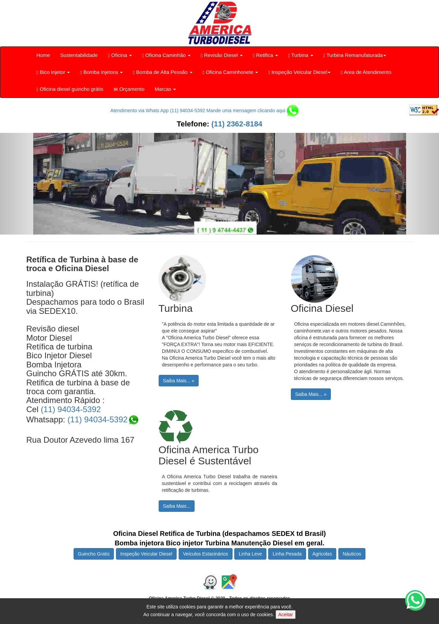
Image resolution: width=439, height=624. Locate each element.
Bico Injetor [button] (53, 72)
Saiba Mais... (177, 506)
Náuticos (352, 554)
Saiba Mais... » (179, 380)
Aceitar (285, 614)
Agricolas (322, 554)
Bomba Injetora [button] (101, 72)
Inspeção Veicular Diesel (146, 554)
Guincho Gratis (93, 554)
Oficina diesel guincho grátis (70, 89)
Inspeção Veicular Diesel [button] (299, 72)
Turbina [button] (300, 55)
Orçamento (129, 89)
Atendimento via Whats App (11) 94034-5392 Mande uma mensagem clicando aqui (205, 110)
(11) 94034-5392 (71, 409)
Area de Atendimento (366, 72)
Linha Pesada (287, 554)
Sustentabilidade (79, 55)
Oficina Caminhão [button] (166, 55)
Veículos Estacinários (205, 554)
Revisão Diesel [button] (222, 55)
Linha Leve (250, 554)
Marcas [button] (165, 89)
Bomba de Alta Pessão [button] (163, 72)
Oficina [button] (120, 55)
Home (43, 55)
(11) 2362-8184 (235, 124)
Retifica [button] (265, 55)
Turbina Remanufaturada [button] (354, 55)
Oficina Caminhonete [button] (230, 72)
